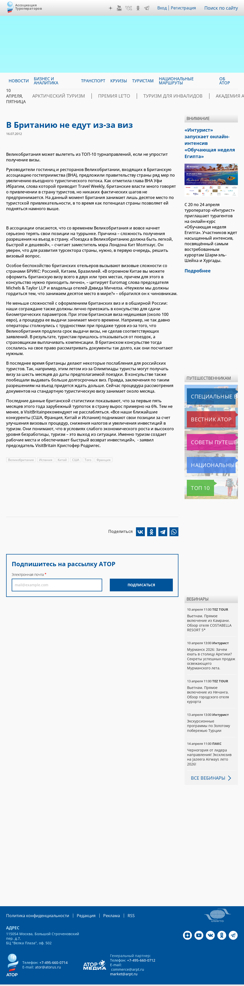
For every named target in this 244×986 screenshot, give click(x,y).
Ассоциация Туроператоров (28, 7)
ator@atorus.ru (48, 954)
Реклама (101, 903)
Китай (63, 460)
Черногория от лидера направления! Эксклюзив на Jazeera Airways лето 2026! (209, 745)
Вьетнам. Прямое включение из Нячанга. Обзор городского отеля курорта (208, 682)
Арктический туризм (53, 96)
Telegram (147, 8)
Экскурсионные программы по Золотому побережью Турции (209, 714)
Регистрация (186, 8)
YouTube (120, 8)
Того (89, 460)
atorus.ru (111, 981)
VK (130, 8)
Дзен (111, 8)
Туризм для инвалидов (148, 96)
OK (139, 8)
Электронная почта (28, 574)
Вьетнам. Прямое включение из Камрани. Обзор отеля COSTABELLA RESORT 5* (209, 611)
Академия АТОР (200, 96)
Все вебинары (206, 766)
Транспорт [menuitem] (93, 81)
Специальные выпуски (210, 384)
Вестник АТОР (201, 407)
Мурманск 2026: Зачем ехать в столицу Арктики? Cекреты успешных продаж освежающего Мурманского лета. (210, 647)
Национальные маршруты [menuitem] (176, 81)
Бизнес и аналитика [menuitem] (46, 81)
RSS (119, 903)
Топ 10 (195, 476)
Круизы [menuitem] (118, 81)
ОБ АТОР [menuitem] (224, 81)
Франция (105, 460)
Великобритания (21, 460)
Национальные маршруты (212, 453)
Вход (164, 8)
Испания (46, 460)
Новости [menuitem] (19, 81)
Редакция (78, 903)
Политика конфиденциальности (34, 903)
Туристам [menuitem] (143, 81)
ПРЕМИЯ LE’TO (99, 96)
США (76, 460)
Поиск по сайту (222, 8)
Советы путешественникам (212, 430)
